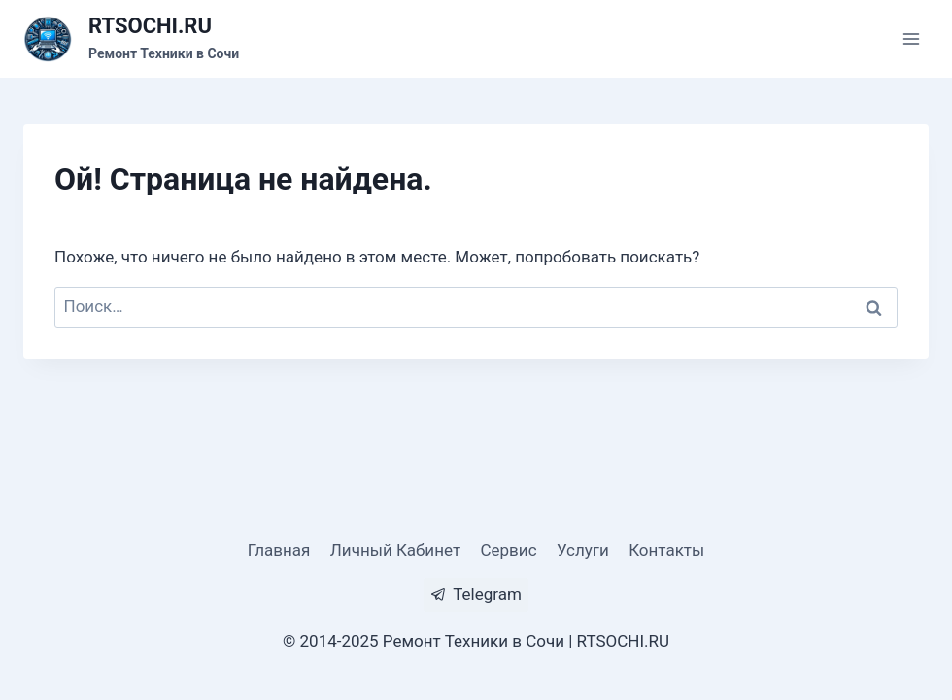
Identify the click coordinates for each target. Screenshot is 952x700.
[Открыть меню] (911, 38)
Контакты (666, 550)
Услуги (583, 550)
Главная (279, 550)
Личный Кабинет (395, 550)
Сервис (508, 550)
